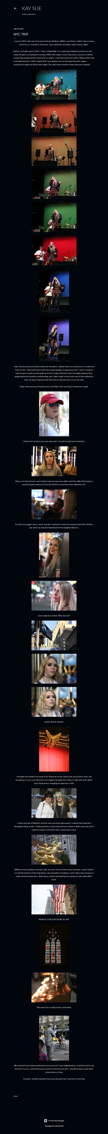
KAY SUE (32, 8)
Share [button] (16, 1096)
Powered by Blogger (54, 1120)
